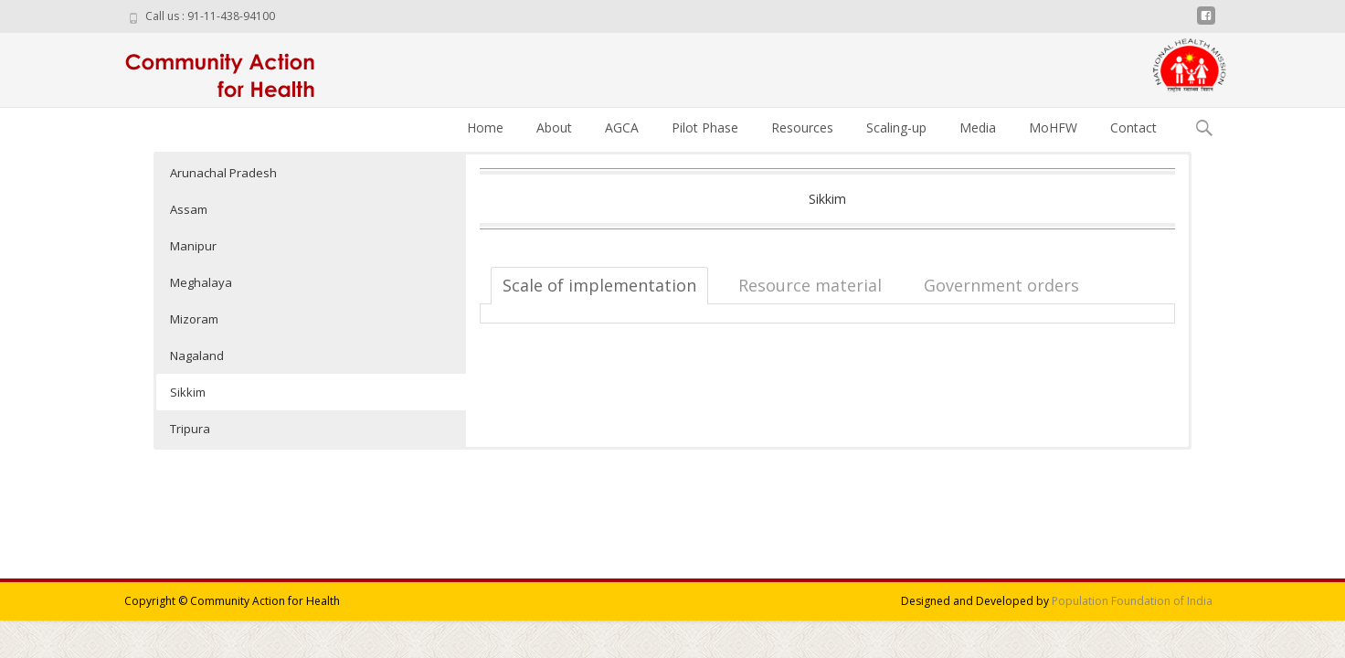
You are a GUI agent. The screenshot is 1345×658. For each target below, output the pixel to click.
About (554, 127)
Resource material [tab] (810, 285)
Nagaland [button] (197, 355)
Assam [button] (188, 209)
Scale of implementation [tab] (599, 285)
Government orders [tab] (1001, 285)
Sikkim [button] (188, 392)
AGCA (622, 127)
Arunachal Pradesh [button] (223, 172)
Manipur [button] (193, 246)
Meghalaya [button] (201, 282)
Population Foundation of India (1132, 601)
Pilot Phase (705, 127)
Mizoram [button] (194, 319)
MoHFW (1053, 127)
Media (977, 127)
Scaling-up (896, 127)
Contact (1133, 127)
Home (485, 127)
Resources (802, 127)
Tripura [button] (190, 428)
